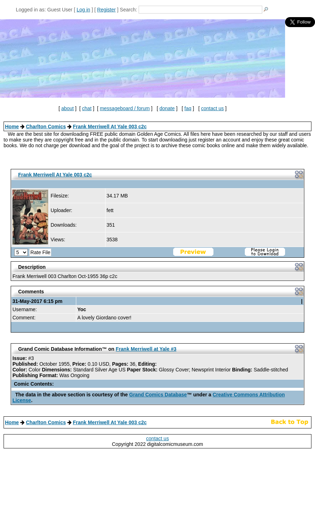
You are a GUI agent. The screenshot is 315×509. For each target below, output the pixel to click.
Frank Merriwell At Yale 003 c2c (109, 126)
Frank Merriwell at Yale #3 (146, 349)
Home (12, 126)
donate (167, 108)
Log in (83, 9)
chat (86, 108)
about (67, 108)
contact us (212, 108)
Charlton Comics (46, 126)
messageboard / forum (125, 108)
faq (188, 108)
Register (106, 9)
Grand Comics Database (158, 394)
